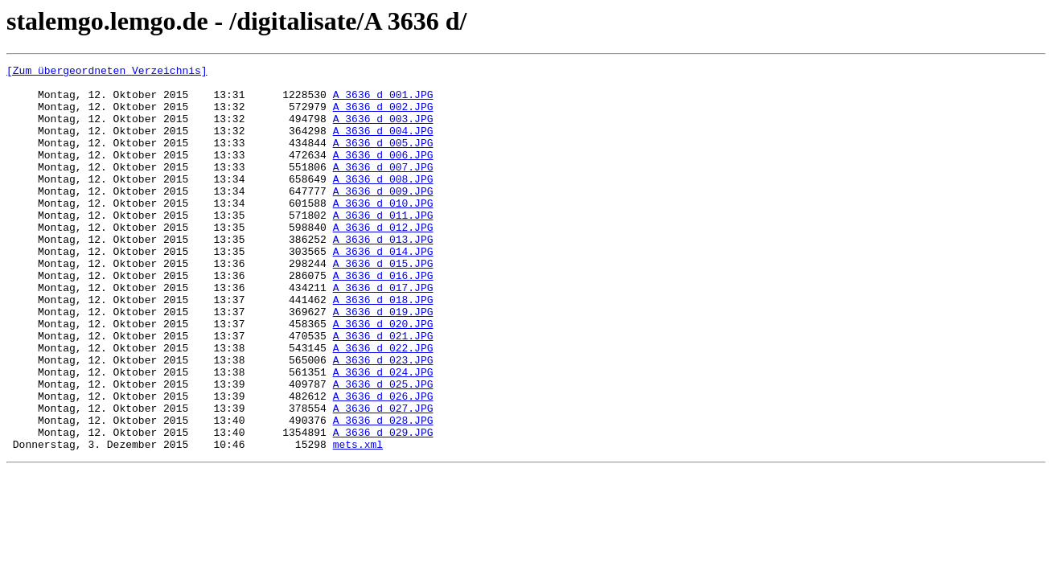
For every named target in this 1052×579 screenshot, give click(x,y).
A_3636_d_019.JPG (383, 362)
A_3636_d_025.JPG (383, 448)
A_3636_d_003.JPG (383, 130)
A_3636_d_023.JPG (383, 420)
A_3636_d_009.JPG (383, 217)
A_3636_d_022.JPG (383, 405)
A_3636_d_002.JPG (383, 116)
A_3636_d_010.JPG (383, 231)
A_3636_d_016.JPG (383, 318)
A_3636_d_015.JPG (383, 304)
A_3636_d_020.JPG (383, 376)
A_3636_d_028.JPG (383, 492)
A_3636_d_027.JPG (383, 477)
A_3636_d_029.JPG (383, 506)
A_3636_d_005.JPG (383, 159)
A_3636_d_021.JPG (383, 391)
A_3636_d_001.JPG (383, 101)
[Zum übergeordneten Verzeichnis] (107, 72)
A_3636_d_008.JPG (383, 202)
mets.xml (358, 521)
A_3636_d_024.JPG (383, 434)
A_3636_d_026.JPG (383, 463)
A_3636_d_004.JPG (383, 145)
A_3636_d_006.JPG (383, 173)
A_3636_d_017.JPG (383, 333)
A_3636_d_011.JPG (383, 246)
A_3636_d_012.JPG (383, 260)
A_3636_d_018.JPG (383, 347)
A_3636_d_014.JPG (383, 289)
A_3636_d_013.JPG (383, 275)
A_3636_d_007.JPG (383, 188)
